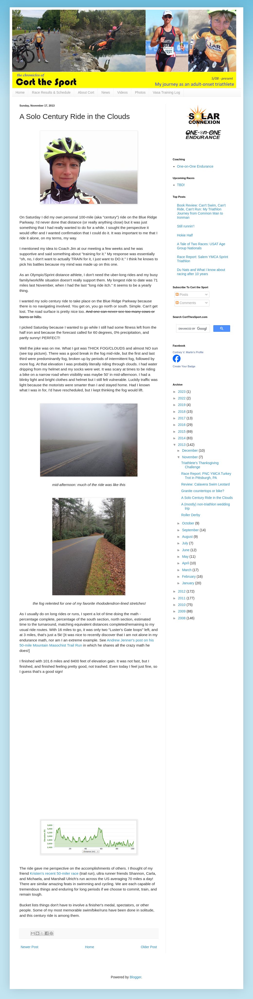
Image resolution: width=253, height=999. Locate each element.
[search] (193, 328)
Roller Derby (190, 515)
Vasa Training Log (166, 92)
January (188, 583)
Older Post (149, 947)
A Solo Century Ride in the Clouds (207, 498)
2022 (182, 398)
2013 (182, 445)
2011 (182, 598)
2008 (182, 618)
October (188, 523)
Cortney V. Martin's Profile (188, 352)
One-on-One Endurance (195, 166)
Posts (182, 295)
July (185, 543)
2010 (182, 605)
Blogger (135, 977)
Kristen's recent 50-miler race (54, 873)
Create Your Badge (184, 366)
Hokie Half (185, 235)
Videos (122, 92)
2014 (182, 438)
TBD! (181, 185)
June (186, 550)
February (189, 576)
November (190, 457)
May (185, 556)
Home (20, 92)
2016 (182, 425)
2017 (182, 418)
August (187, 537)
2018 (182, 412)
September (190, 530)
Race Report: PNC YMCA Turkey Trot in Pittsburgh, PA (206, 476)
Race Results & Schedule (51, 92)
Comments (186, 303)
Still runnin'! (186, 226)
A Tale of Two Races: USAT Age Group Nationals (201, 246)
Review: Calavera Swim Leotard (205, 484)
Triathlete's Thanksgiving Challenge (200, 465)
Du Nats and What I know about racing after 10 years (201, 272)
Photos (140, 92)
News (105, 92)
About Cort (86, 92)
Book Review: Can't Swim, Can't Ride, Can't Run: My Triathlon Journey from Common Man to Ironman (201, 211)
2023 (182, 392)
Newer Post (29, 947)
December (190, 450)
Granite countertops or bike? (202, 491)
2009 (182, 611)
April (186, 563)
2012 (182, 591)
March (187, 570)
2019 (182, 405)
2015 (182, 431)
